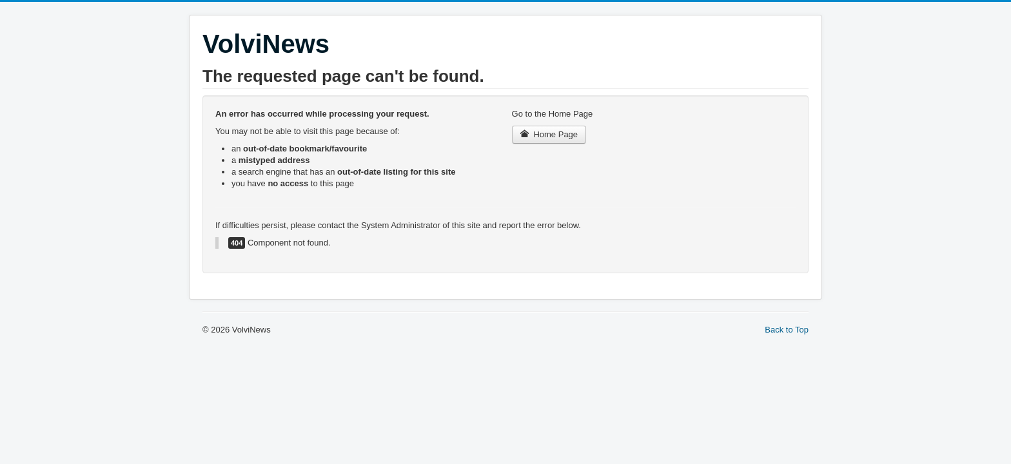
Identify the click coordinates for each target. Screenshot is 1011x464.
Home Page (549, 134)
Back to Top (787, 329)
